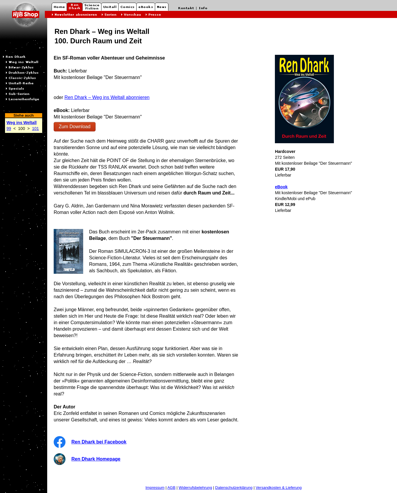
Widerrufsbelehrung (195, 487)
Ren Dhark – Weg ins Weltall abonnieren (106, 97)
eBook (281, 186)
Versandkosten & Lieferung (279, 487)
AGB (171, 487)
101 (35, 128)
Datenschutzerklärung (233, 487)
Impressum (154, 487)
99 (8, 128)
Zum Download (75, 126)
